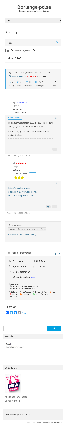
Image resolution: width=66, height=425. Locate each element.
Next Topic (30, 235)
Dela (24, 313)
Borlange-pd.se (34, 7)
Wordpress (57, 423)
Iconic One (31, 423)
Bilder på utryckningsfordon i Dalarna (34, 11)
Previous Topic (15, 235)
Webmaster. (32, 76)
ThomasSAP (21, 103)
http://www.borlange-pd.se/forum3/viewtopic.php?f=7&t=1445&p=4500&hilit (22, 192)
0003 (33, 277)
